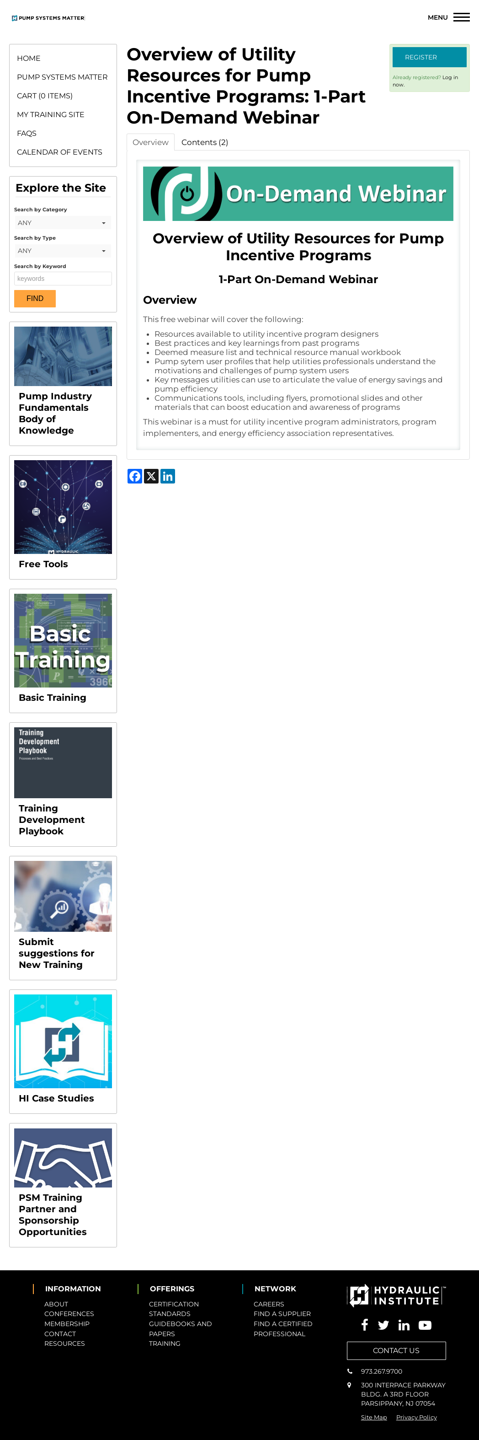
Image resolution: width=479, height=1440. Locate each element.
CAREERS (269, 1304)
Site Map (374, 1417)
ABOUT (56, 1304)
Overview (151, 142)
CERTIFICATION (174, 1304)
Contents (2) (205, 142)
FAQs (27, 133)
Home (29, 58)
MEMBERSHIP (67, 1324)
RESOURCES (64, 1343)
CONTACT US (396, 1350)
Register (421, 57)
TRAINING (165, 1343)
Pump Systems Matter (62, 77)
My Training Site (51, 114)
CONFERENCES (69, 1314)
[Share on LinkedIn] (168, 476)
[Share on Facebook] (135, 476)
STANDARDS (170, 1314)
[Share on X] (151, 476)
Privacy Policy (416, 1417)
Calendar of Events (59, 152)
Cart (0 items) (45, 95)
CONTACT (60, 1334)
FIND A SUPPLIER (282, 1314)
